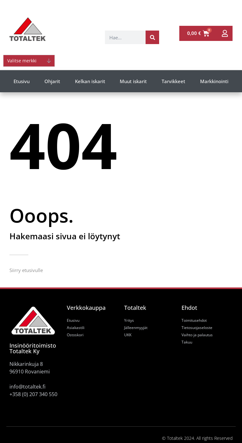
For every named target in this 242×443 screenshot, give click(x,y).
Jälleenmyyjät (135, 327)
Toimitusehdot (194, 320)
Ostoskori (75, 335)
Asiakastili (75, 327)
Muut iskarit (133, 81)
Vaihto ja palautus (197, 335)
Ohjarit (52, 81)
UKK (127, 335)
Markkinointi (214, 81)
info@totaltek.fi (27, 386)
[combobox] (125, 37)
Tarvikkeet (173, 81)
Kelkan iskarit (90, 81)
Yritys (129, 320)
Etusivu (22, 81)
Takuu (187, 342)
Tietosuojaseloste (197, 327)
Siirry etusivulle (26, 270)
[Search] (152, 37)
